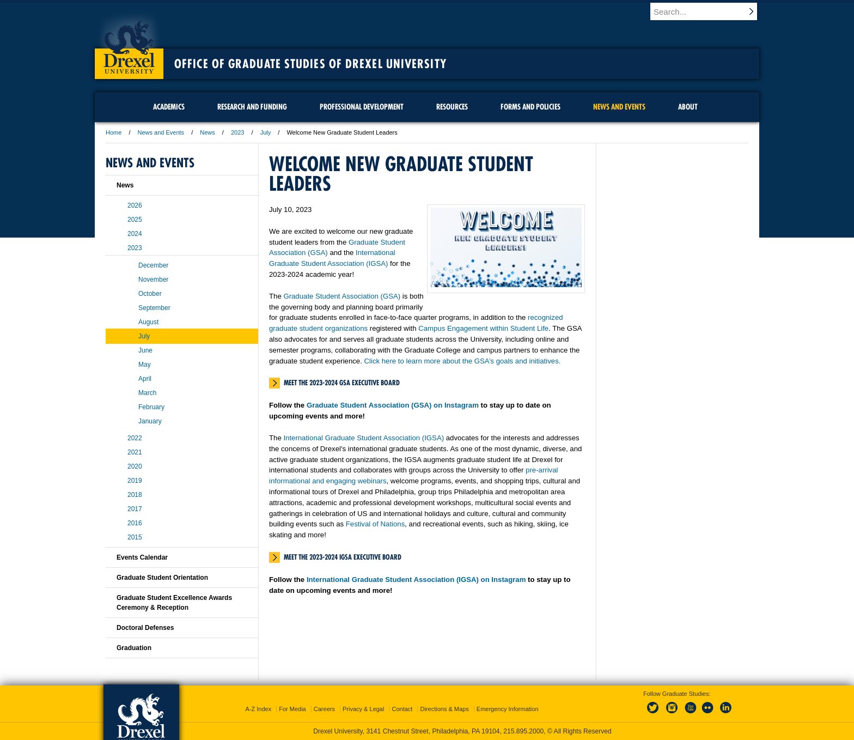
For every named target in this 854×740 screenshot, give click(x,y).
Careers (324, 709)
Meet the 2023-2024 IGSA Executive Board (342, 557)
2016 (134, 523)
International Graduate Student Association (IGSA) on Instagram (416, 579)
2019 (134, 480)
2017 (134, 509)
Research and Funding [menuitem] (252, 107)
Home (113, 132)
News (207, 132)
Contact (402, 709)
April (144, 379)
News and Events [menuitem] (619, 107)
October (150, 294)
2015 (134, 537)
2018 (134, 495)
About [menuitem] (688, 107)
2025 (134, 219)
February (151, 407)
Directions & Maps (444, 709)
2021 (134, 452)
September (154, 308)
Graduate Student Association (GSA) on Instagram (393, 405)
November (153, 279)
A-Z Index (258, 709)
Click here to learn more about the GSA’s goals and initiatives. (462, 361)
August (148, 322)
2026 (134, 205)
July (265, 132)
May (144, 364)
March (147, 393)
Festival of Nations (375, 524)
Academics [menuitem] (169, 107)
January (150, 421)
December (153, 265)
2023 (237, 132)
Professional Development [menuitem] (362, 107)
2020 (134, 466)
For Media (292, 709)
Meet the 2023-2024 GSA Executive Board (342, 382)
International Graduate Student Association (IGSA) (363, 438)
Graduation (134, 648)
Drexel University (129, 43)
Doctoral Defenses (145, 628)
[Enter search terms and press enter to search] (710, 11)
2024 (134, 234)
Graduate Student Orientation (162, 577)
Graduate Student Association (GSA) (341, 296)
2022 (134, 438)
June (145, 350)
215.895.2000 (523, 731)
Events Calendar (142, 557)
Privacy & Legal (363, 709)
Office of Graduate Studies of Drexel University (310, 63)
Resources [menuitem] (452, 107)
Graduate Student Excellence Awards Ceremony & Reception (174, 602)
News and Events (161, 132)
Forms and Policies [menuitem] (530, 107)
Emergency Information (508, 709)
